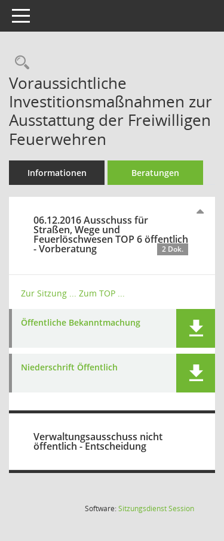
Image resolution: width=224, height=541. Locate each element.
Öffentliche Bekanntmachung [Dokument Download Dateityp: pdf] (80, 323)
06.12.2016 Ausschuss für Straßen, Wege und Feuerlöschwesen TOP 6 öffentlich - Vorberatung (110, 234)
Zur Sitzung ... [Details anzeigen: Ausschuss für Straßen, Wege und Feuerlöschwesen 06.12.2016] (48, 293)
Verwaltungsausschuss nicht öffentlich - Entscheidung (97, 441)
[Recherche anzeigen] (19, 63)
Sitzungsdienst (156, 508)
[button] (195, 328)
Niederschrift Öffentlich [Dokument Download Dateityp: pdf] (69, 368)
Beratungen (155, 172)
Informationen (57, 172)
